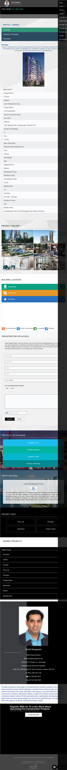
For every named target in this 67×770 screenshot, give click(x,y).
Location (6, 565)
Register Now (7, 596)
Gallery (5, 559)
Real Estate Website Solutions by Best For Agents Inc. (33, 763)
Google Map (9, 286)
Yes (12, 388)
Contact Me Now (33, 714)
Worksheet (20, 529)
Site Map (51, 757)
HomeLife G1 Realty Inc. (33, 662)
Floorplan (51, 522)
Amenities (7, 39)
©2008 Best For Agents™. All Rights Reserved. (33, 761)
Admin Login (17, 757)
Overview (6, 30)
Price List (21, 522)
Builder (5, 591)
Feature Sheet (50, 529)
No (7, 388)
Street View (9, 293)
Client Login (44, 757)
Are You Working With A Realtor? (14, 385)
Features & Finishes (10, 34)
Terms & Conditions (35, 757)
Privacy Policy (25, 757)
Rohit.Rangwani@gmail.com (33, 658)
